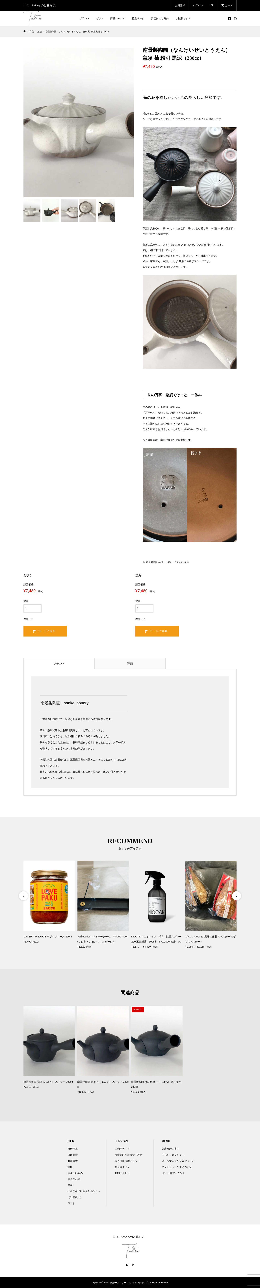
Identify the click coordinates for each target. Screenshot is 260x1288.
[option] (49, 902)
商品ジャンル (117, 18)
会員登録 (180, 5)
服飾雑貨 (73, 1161)
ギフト (100, 18)
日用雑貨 (73, 1154)
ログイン (198, 5)
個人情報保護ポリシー (127, 1161)
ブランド (84, 18)
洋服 (70, 1166)
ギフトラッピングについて (177, 1166)
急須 (186, 562)
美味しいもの (75, 1173)
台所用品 (73, 1148)
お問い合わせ (122, 1173)
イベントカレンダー (173, 1154)
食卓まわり (74, 1179)
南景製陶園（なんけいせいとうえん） (164, 562)
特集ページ (138, 18)
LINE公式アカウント (173, 1173)
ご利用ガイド (182, 18)
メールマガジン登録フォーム (178, 1161)
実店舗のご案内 (160, 18)
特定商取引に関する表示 (128, 1154)
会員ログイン (122, 1166)
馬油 (70, 1185)
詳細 (130, 663)
